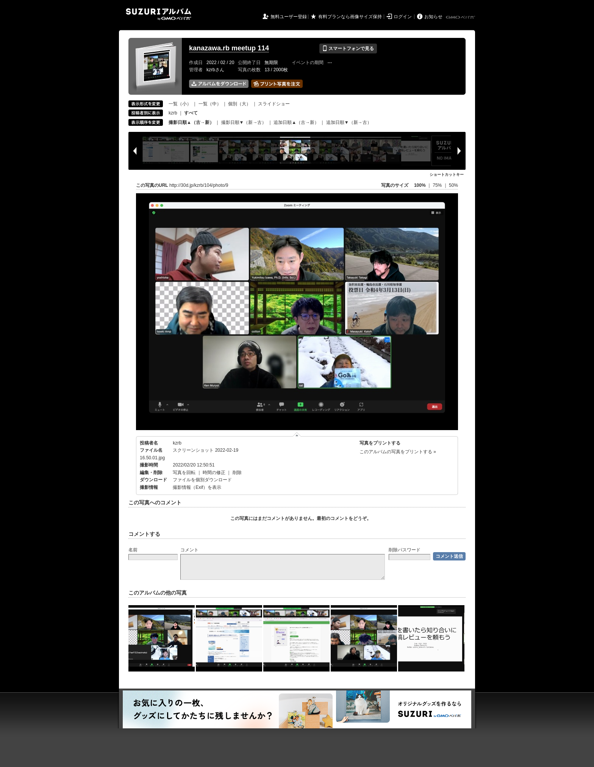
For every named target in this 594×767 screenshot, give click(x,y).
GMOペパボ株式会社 (461, 17)
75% (438, 185)
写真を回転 (184, 472)
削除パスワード (404, 550)
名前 (133, 550)
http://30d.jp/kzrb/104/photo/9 (198, 185)
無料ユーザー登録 (288, 16)
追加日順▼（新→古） (349, 122)
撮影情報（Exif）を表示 (197, 487)
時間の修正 (214, 472)
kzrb (173, 113)
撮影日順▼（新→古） (244, 122)
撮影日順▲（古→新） (191, 122)
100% (420, 185)
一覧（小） (180, 103)
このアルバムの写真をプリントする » (398, 451)
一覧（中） (210, 103)
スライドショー (274, 103)
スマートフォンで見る (348, 48)
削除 (237, 472)
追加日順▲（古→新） (296, 122)
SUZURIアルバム (158, 14)
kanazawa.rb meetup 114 (229, 48)
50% (453, 185)
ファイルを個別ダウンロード (202, 479)
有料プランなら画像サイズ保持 (350, 16)
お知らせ (433, 16)
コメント (189, 550)
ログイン (403, 16)
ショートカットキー (447, 174)
